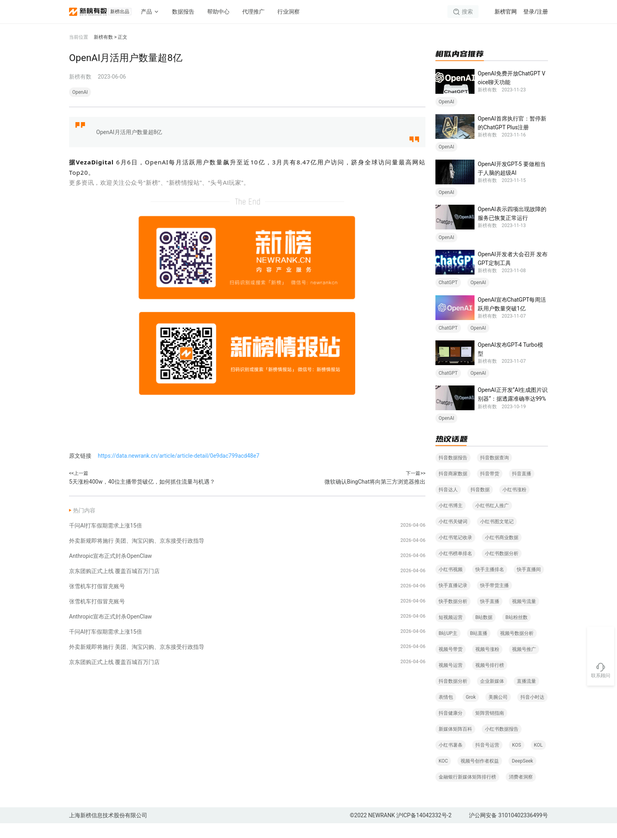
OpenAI (80, 92)
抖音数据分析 (453, 696)
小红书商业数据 (501, 552)
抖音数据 (480, 504)
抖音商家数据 (453, 488)
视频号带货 (451, 664)
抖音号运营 (487, 760)
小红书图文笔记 (497, 536)
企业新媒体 (492, 696)
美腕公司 (498, 712)
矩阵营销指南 (489, 728)
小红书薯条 (451, 760)
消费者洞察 (521, 792)
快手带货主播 (494, 600)
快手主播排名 (489, 584)
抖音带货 (489, 488)
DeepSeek (522, 776)
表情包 (446, 712)
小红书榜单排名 (455, 568)
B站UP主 (448, 648)
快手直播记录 (453, 600)
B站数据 (483, 632)
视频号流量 (524, 616)
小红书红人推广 (492, 520)
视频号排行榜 (489, 680)
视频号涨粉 (487, 664)
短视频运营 (451, 632)
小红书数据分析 (501, 568)
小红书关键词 (453, 536)
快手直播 (489, 616)
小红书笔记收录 (455, 552)
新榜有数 (103, 37)
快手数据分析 (453, 616)
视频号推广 (524, 664)
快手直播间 (529, 584)
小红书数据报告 (501, 744)
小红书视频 (451, 584)
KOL (538, 760)
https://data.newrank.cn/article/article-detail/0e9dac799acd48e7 (178, 456)
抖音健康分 (451, 728)
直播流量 (526, 696)
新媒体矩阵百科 (455, 744)
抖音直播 (521, 488)
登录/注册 (535, 11)
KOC (443, 776)
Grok (471, 712)
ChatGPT (448, 291)
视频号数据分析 (517, 648)
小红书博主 (451, 520)
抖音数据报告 (453, 472)
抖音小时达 (532, 712)
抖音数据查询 (494, 472)
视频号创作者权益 (480, 776)
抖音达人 (448, 504)
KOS (516, 760)
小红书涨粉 (514, 504)
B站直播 (478, 648)
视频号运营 (451, 680)
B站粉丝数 (516, 632)
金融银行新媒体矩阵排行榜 (467, 792)
